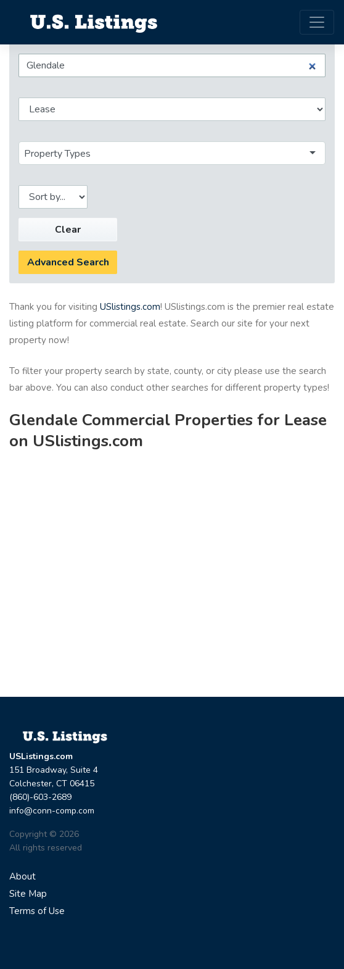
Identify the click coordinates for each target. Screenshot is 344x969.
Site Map (28, 894)
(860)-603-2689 (40, 797)
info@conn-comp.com (51, 811)
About (22, 876)
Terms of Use (37, 911)
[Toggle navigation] (317, 22)
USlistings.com (130, 307)
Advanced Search (68, 262)
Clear (68, 229)
